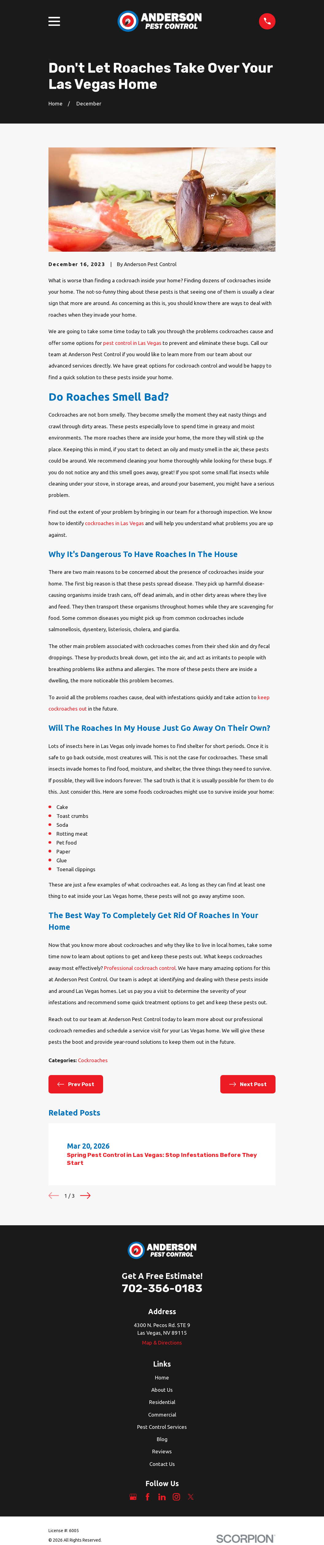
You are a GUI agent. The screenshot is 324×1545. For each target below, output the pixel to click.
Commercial (162, 1414)
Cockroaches (93, 1060)
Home (162, 1377)
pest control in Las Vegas (132, 343)
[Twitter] (191, 1497)
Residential (162, 1402)
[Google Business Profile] (133, 1497)
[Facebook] (147, 1497)
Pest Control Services (162, 1427)
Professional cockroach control (140, 968)
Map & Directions (162, 1342)
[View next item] (85, 1195)
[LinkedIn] (162, 1497)
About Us (162, 1390)
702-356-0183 (162, 1288)
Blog (162, 1439)
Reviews (162, 1451)
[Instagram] (176, 1497)
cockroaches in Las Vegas (114, 523)
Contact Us (162, 1464)
